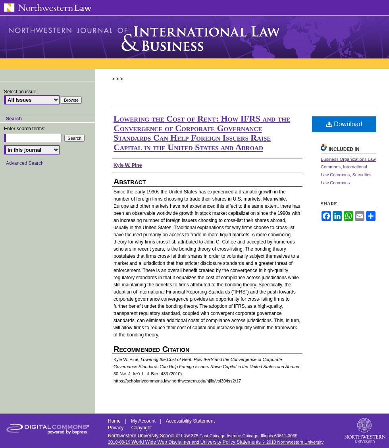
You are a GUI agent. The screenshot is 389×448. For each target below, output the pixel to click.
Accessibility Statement (190, 421)
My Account (144, 421)
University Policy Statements (230, 442)
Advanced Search (25, 163)
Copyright (141, 428)
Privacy (116, 428)
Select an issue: (21, 92)
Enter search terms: (25, 128)
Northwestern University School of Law (149, 435)
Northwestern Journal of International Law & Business (194, 37)
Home (115, 421)
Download (344, 124)
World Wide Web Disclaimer (161, 442)
